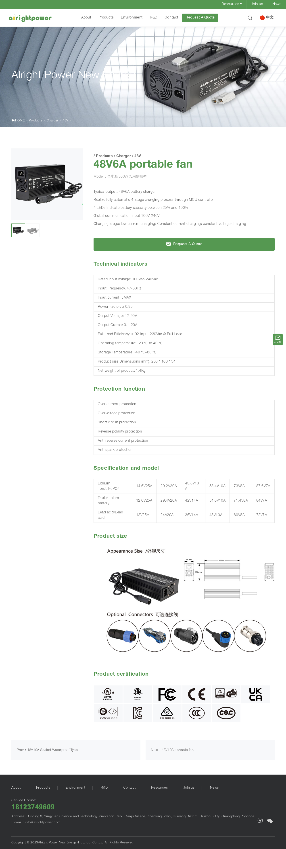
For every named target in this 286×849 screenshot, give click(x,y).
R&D (153, 18)
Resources (230, 4)
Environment (132, 18)
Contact (171, 18)
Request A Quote (200, 18)
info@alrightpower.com (43, 822)
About (86, 18)
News (277, 4)
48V (65, 120)
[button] (250, 17)
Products (106, 18)
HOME (18, 120)
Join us (257, 4)
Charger (52, 120)
